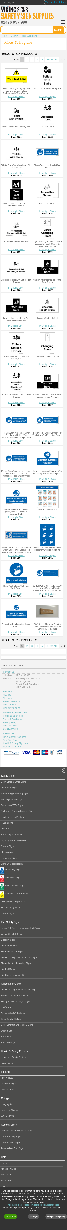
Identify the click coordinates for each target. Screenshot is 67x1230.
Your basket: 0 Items (55, 2)
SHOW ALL (52, 59)
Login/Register (7, 2)
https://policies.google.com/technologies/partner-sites (33, 1219)
